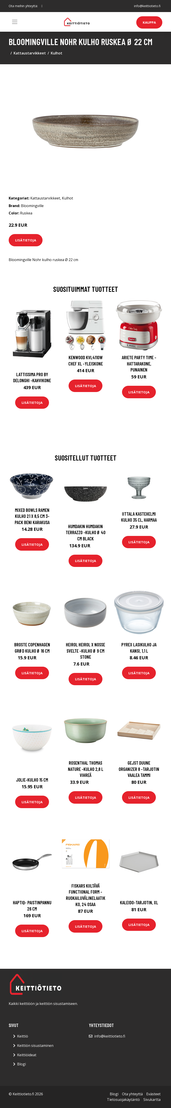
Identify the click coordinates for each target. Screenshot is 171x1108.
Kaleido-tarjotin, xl (139, 902)
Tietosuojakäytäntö (123, 1099)
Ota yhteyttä (132, 1093)
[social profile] (42, 6)
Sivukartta (152, 1099)
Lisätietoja (25, 240)
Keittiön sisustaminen (35, 1045)
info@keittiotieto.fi (147, 6)
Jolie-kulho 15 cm (32, 779)
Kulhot (56, 53)
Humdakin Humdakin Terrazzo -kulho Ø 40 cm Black (86, 532)
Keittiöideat (26, 1054)
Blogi (21, 1064)
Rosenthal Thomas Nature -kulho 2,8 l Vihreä (85, 769)
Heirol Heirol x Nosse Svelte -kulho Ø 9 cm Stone (85, 651)
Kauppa (149, 22)
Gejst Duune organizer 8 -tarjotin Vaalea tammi (139, 769)
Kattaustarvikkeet (30, 53)
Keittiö (22, 1036)
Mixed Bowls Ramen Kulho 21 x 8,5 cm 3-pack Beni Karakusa (32, 516)
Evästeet (153, 1093)
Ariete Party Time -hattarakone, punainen (139, 363)
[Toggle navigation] (15, 22)
